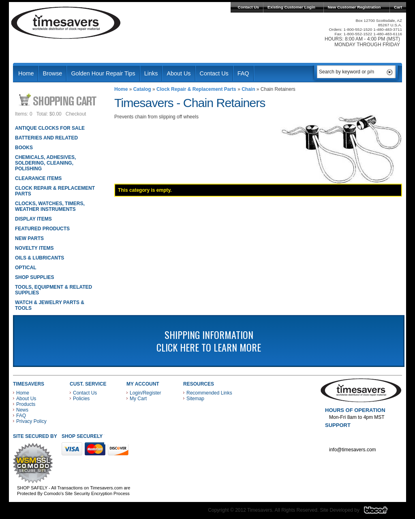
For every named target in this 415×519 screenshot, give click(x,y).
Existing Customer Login (291, 7)
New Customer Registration (354, 7)
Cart (398, 7)
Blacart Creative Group (381, 512)
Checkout (76, 114)
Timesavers (66, 22)
